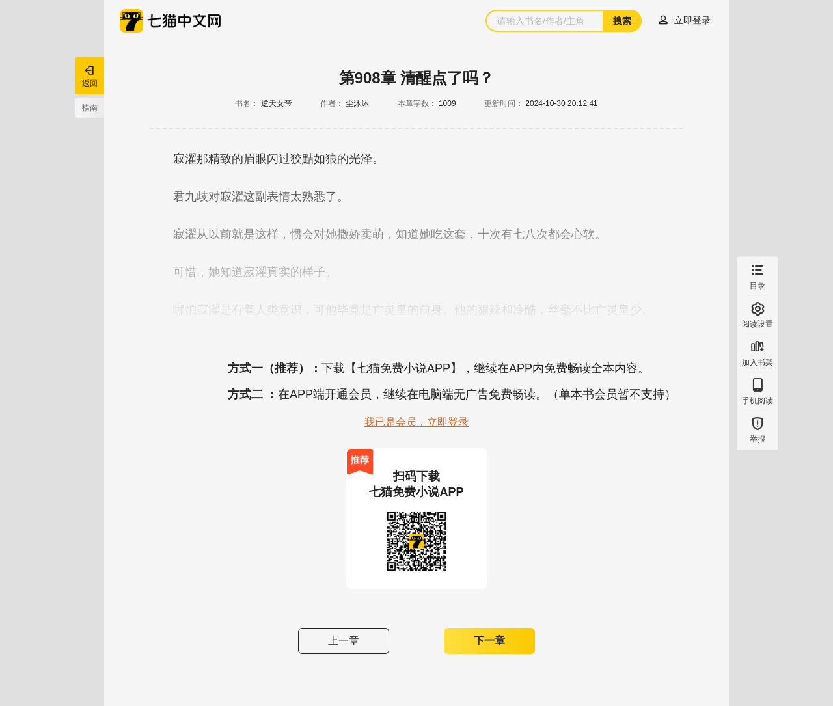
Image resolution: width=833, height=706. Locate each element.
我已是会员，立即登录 (416, 422)
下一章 (489, 640)
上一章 (343, 640)
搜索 (622, 21)
